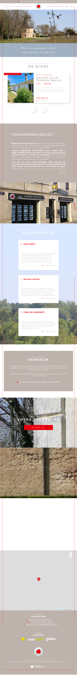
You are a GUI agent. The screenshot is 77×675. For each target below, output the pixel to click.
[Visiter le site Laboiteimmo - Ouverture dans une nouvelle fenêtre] (38, 669)
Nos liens (48, 662)
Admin (42, 662)
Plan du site (24, 662)
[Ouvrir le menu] (66, 6)
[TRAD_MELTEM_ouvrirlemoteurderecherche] (6, 6)
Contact (74, 206)
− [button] (70, 556)
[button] (43, 114)
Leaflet (55, 610)
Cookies (64, 662)
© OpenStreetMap (62, 610)
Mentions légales (34, 662)
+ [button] (70, 553)
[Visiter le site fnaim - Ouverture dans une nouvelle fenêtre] (23, 639)
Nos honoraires (15, 662)
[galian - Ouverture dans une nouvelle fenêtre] (51, 640)
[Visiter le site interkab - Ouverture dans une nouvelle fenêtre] (36, 639)
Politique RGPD (56, 662)
